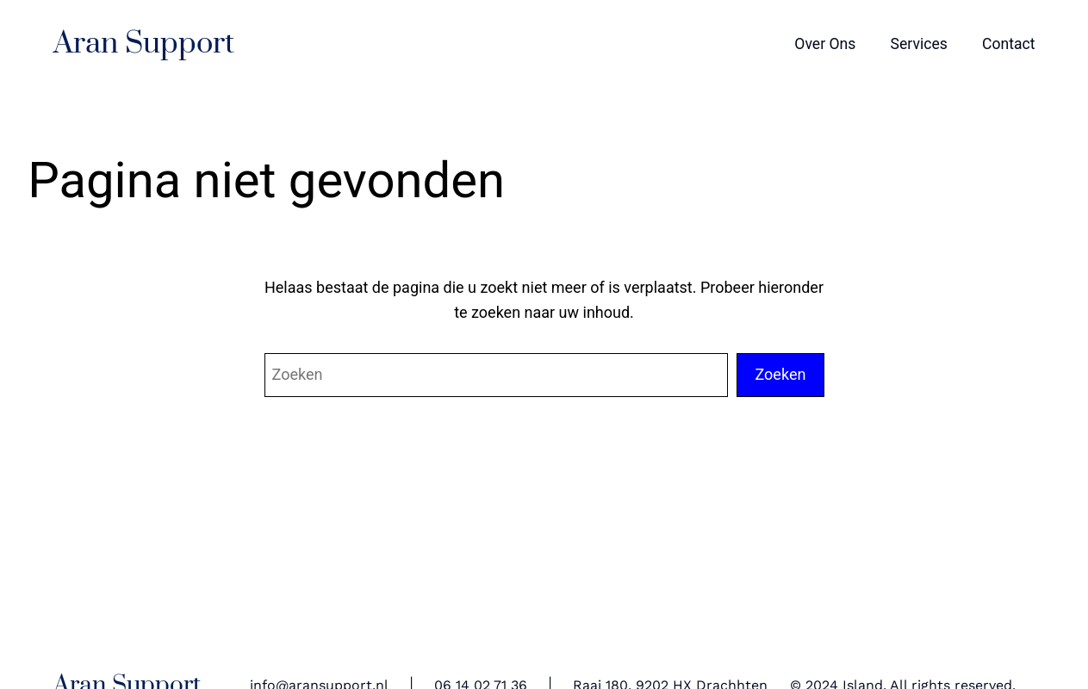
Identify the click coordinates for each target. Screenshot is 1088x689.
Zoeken (780, 374)
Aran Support (143, 44)
